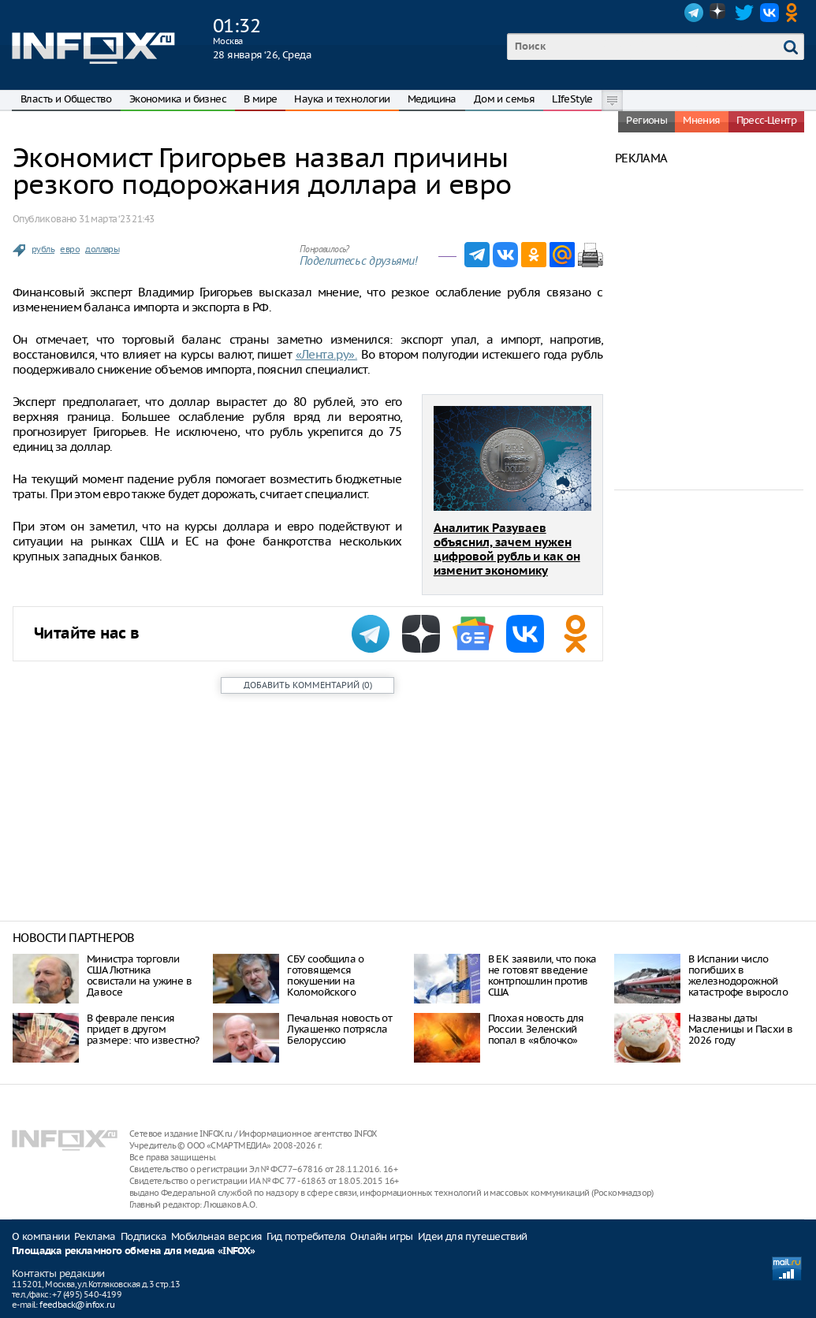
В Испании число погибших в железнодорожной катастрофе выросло (738, 975)
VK (769, 12)
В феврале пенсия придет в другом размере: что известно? (143, 1029)
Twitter (744, 12)
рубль (43, 249)
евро (70, 249)
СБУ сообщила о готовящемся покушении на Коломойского (325, 975)
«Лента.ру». (326, 354)
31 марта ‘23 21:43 (116, 219)
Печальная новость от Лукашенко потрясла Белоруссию (339, 1029)
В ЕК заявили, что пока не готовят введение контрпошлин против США (542, 975)
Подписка (143, 1236)
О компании (40, 1236)
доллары (102, 249)
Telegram (693, 12)
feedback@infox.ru (76, 1304)
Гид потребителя (305, 1236)
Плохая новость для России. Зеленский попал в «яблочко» (536, 1029)
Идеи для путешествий (472, 1236)
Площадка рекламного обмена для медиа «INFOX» (133, 1251)
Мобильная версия (216, 1236)
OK (794, 12)
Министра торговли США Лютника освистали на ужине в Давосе (139, 975)
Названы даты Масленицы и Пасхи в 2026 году (740, 1029)
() (308, 685)
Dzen (719, 12)
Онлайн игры (381, 1236)
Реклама (95, 1236)
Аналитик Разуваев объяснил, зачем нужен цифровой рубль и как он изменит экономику (507, 550)
